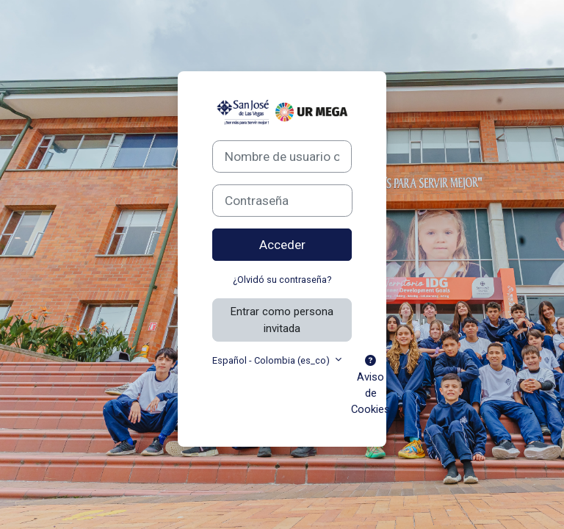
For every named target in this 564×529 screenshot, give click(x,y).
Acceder (282, 244)
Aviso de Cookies (370, 386)
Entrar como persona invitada (282, 319)
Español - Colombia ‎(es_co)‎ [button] (272, 360)
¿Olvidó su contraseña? (282, 279)
